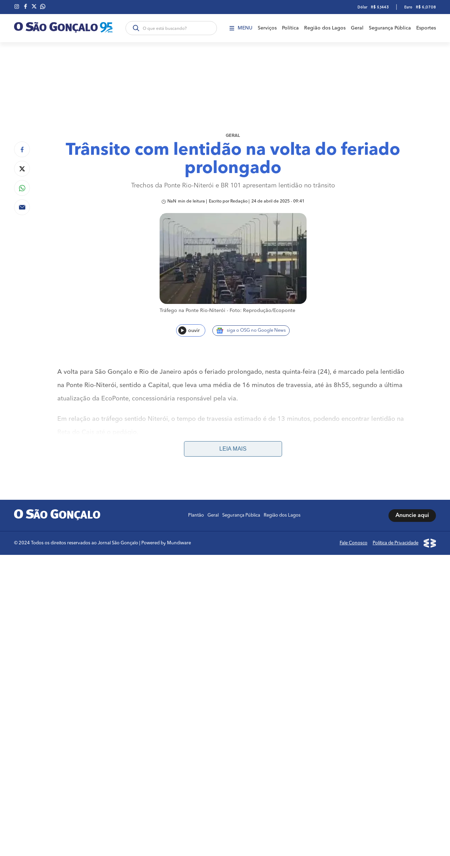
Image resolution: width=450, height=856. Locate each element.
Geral (357, 28)
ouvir (189, 330)
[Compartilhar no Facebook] (22, 149)
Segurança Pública (390, 28)
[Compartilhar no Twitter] (22, 169)
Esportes (426, 28)
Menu (241, 28)
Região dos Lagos (325, 28)
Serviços (267, 28)
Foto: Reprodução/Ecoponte (262, 310)
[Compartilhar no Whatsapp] (22, 188)
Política (290, 28)
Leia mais (232, 449)
